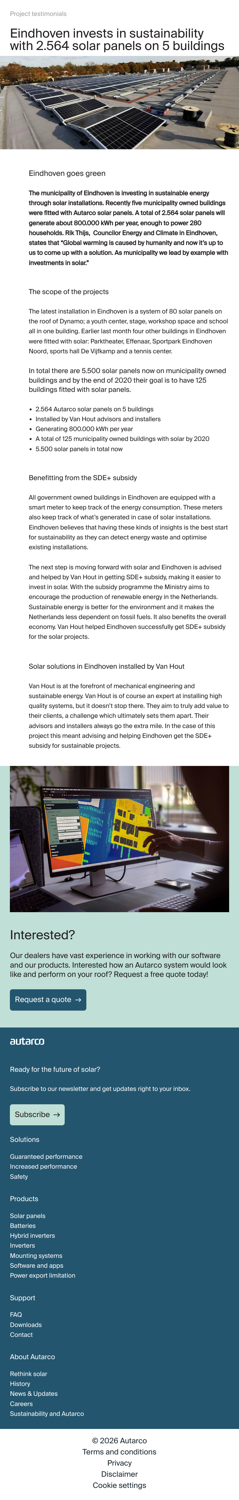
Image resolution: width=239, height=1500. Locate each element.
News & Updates (34, 1394)
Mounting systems (36, 1256)
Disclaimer (119, 1474)
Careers (21, 1404)
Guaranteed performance (46, 1157)
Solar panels (28, 1216)
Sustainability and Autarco (47, 1414)
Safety (19, 1177)
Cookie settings (119, 1485)
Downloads (26, 1325)
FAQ (16, 1315)
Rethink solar (28, 1374)
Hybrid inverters (32, 1236)
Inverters (22, 1246)
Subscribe (32, 1115)
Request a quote (43, 1000)
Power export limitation (42, 1276)
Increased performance (43, 1167)
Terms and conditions (119, 1452)
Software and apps (36, 1266)
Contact (21, 1335)
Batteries (23, 1226)
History (20, 1384)
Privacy (119, 1463)
